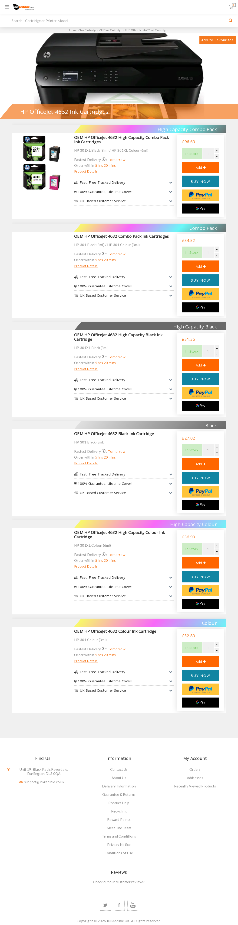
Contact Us (119, 769)
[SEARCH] (117, 20)
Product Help (118, 803)
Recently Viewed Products (195, 786)
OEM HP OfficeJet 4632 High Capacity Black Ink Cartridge (118, 337)
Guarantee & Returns (119, 794)
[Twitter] (105, 905)
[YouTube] (132, 905)
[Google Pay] (200, 208)
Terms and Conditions (119, 836)
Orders (195, 769)
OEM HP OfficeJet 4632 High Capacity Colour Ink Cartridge (119, 535)
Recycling (119, 811)
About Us (119, 778)
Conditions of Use (119, 853)
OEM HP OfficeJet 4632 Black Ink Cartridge (114, 433)
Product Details (86, 171)
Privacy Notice (119, 844)
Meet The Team (119, 828)
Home (73, 30)
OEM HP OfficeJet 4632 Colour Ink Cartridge (115, 631)
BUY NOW (200, 181)
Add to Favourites (217, 40)
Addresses (195, 778)
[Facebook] (119, 905)
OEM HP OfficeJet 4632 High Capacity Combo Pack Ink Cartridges (121, 140)
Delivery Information (119, 786)
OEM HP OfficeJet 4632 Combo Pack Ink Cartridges (121, 236)
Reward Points (119, 819)
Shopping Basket (234, 5)
